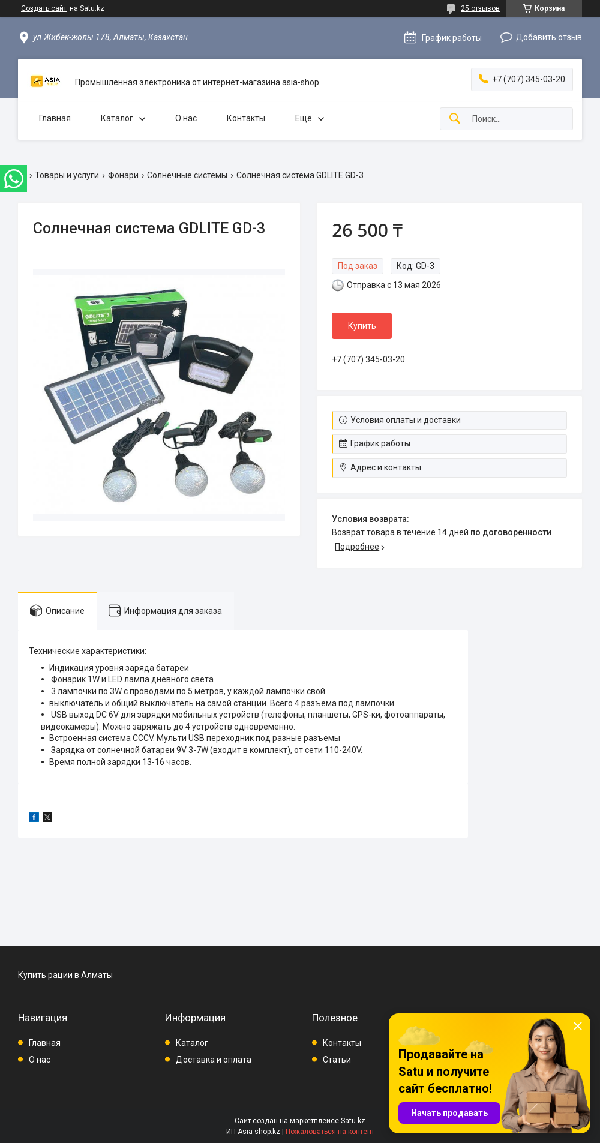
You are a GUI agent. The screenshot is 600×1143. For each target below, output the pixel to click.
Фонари (123, 175)
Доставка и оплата (213, 1059)
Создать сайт (44, 8)
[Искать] (454, 119)
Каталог (117, 118)
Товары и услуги (67, 175)
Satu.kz (353, 1121)
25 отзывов (480, 8)
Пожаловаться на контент (330, 1131)
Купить (362, 326)
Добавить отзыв (549, 37)
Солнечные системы (187, 175)
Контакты (246, 118)
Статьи (337, 1059)
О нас (186, 118)
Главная (55, 118)
